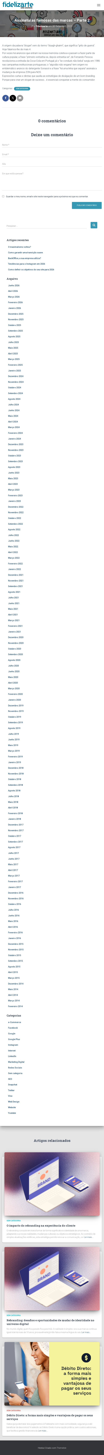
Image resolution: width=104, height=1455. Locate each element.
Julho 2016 (13, 910)
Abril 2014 (13, 995)
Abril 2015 (13, 972)
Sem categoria (22, 88)
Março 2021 (14, 620)
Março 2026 (14, 297)
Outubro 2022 (14, 518)
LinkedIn (12, 1056)
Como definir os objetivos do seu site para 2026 (31, 269)
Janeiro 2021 (14, 632)
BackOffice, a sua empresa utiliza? (24, 258)
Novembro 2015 (16, 949)
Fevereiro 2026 (15, 302)
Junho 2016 (13, 915)
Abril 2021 (13, 615)
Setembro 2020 (15, 654)
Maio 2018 (13, 802)
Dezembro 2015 (15, 944)
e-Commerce (14, 1022)
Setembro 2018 (15, 785)
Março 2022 (14, 558)
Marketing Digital (16, 1062)
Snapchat (12, 1084)
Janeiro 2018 (14, 819)
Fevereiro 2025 (15, 365)
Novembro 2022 (16, 512)
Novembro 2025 (16, 319)
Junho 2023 (13, 473)
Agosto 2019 (14, 728)
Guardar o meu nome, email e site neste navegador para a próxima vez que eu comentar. (47, 196)
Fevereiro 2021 (15, 626)
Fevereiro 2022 (15, 563)
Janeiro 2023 (14, 501)
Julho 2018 (13, 796)
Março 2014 (14, 1000)
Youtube (12, 1113)
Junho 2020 (13, 671)
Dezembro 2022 (15, 507)
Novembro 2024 (16, 382)
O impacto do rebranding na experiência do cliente (41, 1225)
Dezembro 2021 (15, 575)
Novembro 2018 (16, 774)
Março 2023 (14, 490)
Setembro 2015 (15, 961)
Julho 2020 (13, 666)
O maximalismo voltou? (19, 247)
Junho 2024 (13, 410)
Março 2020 (14, 688)
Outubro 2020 (14, 649)
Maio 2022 (13, 546)
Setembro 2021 (15, 586)
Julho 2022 (13, 535)
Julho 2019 (13, 734)
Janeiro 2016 (14, 938)
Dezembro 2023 (15, 444)
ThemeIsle (61, 1448)
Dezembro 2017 (15, 825)
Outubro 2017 (14, 836)
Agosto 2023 (14, 467)
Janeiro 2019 (14, 762)
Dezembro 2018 (15, 768)
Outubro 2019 (14, 717)
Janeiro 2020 (14, 700)
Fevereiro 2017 (15, 881)
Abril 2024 (13, 422)
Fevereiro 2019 (15, 756)
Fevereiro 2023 (15, 495)
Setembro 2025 (15, 331)
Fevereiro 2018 (15, 813)
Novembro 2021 (16, 581)
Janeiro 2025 (14, 370)
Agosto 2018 (14, 790)
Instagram (13, 1045)
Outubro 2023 (14, 456)
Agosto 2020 (14, 660)
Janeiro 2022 (14, 569)
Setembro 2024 (15, 393)
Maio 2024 (13, 416)
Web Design (13, 1102)
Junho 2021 (13, 603)
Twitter (11, 1090)
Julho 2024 (13, 404)
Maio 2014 (13, 989)
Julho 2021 (13, 597)
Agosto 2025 (14, 336)
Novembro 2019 (16, 711)
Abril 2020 (13, 683)
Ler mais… (88, 1237)
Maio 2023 (13, 478)
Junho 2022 (13, 541)
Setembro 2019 (15, 722)
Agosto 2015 (14, 966)
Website (12, 1107)
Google (11, 1033)
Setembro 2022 (15, 524)
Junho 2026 (13, 285)
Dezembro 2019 (15, 705)
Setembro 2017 (15, 842)
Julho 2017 (13, 853)
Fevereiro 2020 (15, 694)
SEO (10, 1079)
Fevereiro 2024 (15, 433)
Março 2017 (14, 876)
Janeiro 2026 (14, 308)
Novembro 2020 (16, 643)
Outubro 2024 (14, 387)
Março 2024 (14, 427)
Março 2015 (14, 978)
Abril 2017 (13, 870)
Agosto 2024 (14, 399)
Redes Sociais (15, 1068)
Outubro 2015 (14, 955)
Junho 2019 (13, 739)
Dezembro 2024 (15, 376)
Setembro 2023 (15, 461)
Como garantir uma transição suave (25, 252)
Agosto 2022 (14, 529)
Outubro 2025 (14, 325)
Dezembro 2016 (15, 893)
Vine (10, 1096)
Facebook (13, 1028)
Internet (11, 1050)
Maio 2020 (13, 677)
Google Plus (14, 1039)
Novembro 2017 (16, 830)
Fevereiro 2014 (15, 1006)
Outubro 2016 (14, 904)
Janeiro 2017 (14, 887)
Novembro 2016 (16, 898)
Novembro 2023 (16, 450)
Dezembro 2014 (15, 984)
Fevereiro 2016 (15, 932)
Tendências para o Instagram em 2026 (26, 264)
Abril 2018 (13, 807)
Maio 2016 (13, 921)
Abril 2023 (13, 484)
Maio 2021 (13, 609)
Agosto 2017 (14, 847)
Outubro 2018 (14, 779)
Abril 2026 (13, 291)
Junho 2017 (13, 859)
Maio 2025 (13, 348)
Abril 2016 (13, 927)
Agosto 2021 (14, 592)
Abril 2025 (13, 353)
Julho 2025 (13, 342)
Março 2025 (14, 359)
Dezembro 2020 (15, 637)
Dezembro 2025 (15, 314)
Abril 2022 (13, 552)
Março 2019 (14, 751)
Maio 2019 (13, 745)
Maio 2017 (13, 864)
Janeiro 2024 (14, 439)
